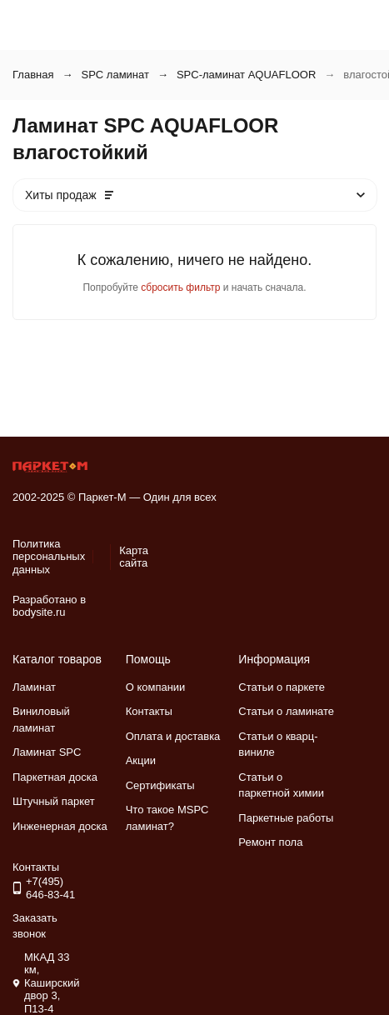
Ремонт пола (270, 842)
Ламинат (34, 687)
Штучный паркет (53, 801)
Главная (32, 74)
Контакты (149, 711)
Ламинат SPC (46, 752)
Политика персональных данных (48, 557)
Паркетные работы (285, 818)
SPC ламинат (114, 74)
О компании (156, 687)
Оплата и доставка (173, 736)
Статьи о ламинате (286, 711)
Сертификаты (160, 785)
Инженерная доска (59, 826)
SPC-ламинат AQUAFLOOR (246, 74)
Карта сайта (133, 557)
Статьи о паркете (281, 687)
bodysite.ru (39, 612)
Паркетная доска (54, 777)
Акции (141, 760)
